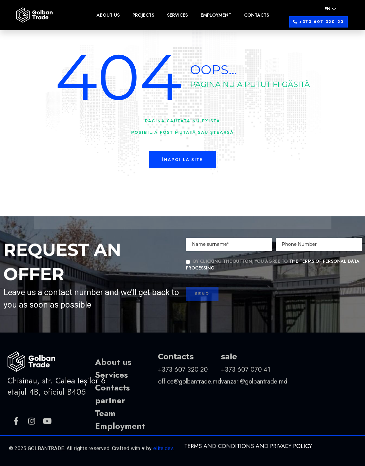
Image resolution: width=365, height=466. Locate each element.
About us (108, 15)
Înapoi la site (182, 159)
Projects (143, 15)
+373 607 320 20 (184, 394)
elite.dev (163, 460)
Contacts (256, 15)
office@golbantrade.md (189, 406)
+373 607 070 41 (245, 394)
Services (177, 15)
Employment (216, 15)
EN (327, 8)
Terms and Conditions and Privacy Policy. (248, 446)
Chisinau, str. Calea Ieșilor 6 (56, 398)
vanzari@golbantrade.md (254, 406)
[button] (318, 22)
